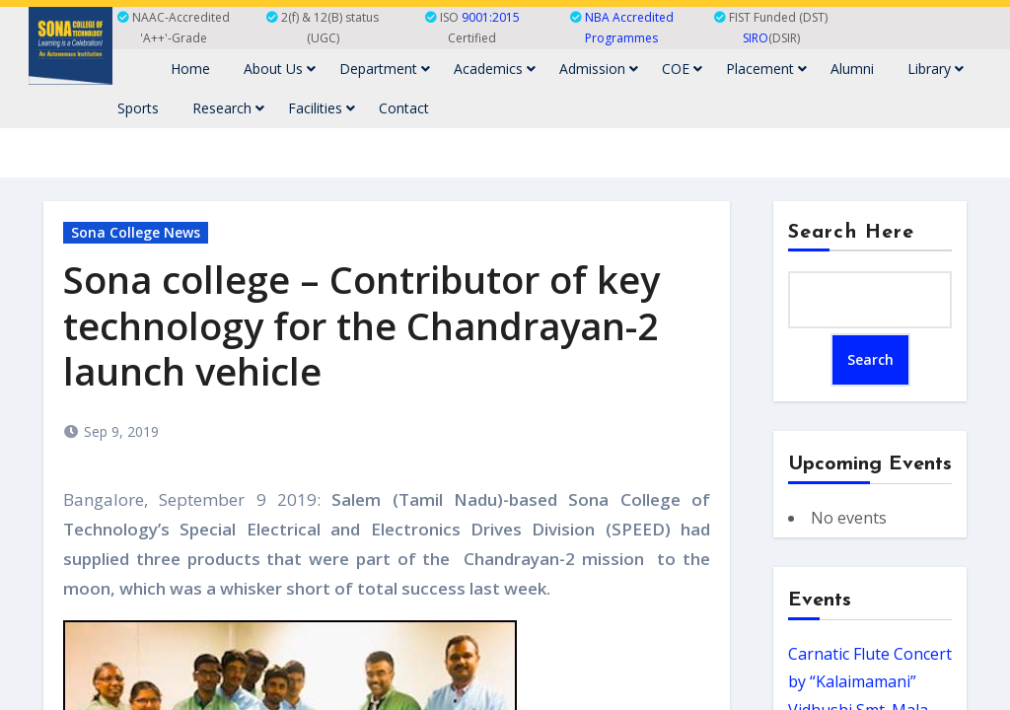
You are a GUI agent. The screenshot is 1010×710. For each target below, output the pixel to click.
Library (935, 68)
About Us (280, 68)
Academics (495, 68)
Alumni (852, 68)
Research (228, 108)
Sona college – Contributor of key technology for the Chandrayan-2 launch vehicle (361, 325)
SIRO (755, 38)
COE (682, 68)
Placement (766, 68)
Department (384, 68)
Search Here (851, 233)
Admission (598, 68)
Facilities (321, 108)
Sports (138, 108)
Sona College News (135, 232)
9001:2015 (491, 17)
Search (870, 359)
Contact (404, 108)
